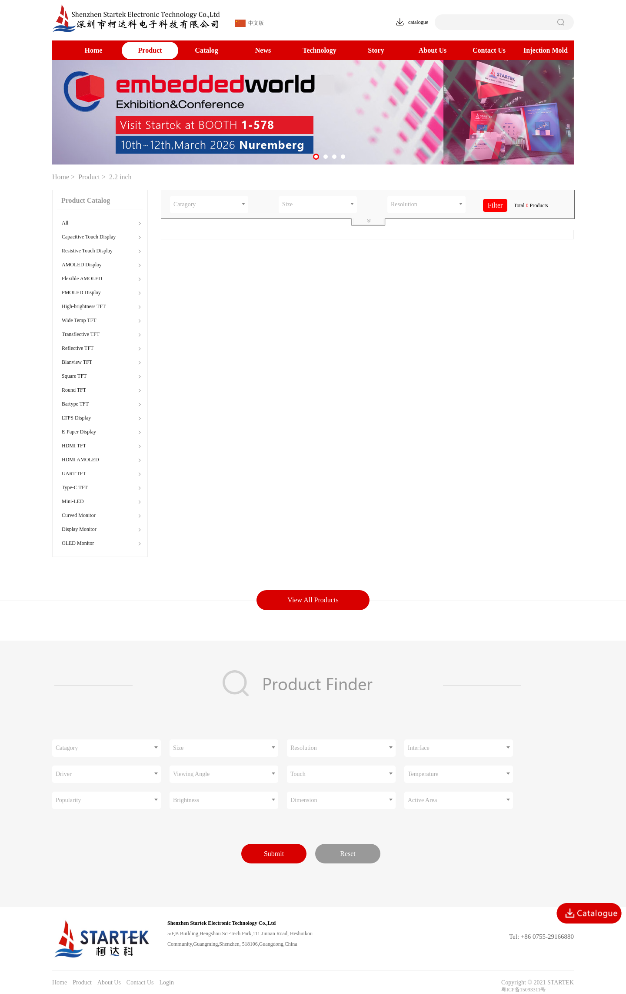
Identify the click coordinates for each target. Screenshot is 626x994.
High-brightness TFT (84, 306)
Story (376, 50)
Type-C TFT (75, 487)
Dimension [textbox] (303, 800)
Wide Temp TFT (79, 320)
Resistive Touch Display (87, 251)
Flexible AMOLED (82, 278)
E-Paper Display (79, 432)
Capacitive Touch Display (89, 237)
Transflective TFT (81, 334)
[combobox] (209, 204)
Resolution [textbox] (404, 204)
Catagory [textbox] (184, 204)
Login (166, 982)
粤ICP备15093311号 (523, 990)
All (65, 223)
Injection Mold (545, 50)
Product (150, 50)
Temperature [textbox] (423, 774)
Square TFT (74, 376)
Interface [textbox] (419, 748)
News (263, 50)
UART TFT (74, 473)
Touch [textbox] (298, 774)
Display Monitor (79, 529)
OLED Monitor (78, 543)
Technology (319, 50)
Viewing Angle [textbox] (191, 774)
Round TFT (74, 390)
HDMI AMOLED (80, 460)
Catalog (206, 50)
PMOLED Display (81, 292)
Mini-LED (73, 501)
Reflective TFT (77, 348)
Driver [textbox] (64, 774)
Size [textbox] (287, 204)
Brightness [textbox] (186, 800)
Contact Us (489, 50)
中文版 (249, 23)
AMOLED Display (82, 265)
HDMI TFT (74, 446)
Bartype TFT (75, 404)
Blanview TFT (77, 362)
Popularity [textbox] (68, 800)
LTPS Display (76, 418)
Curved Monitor (79, 515)
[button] (316, 157)
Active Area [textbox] (422, 800)
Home (94, 50)
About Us (432, 50)
